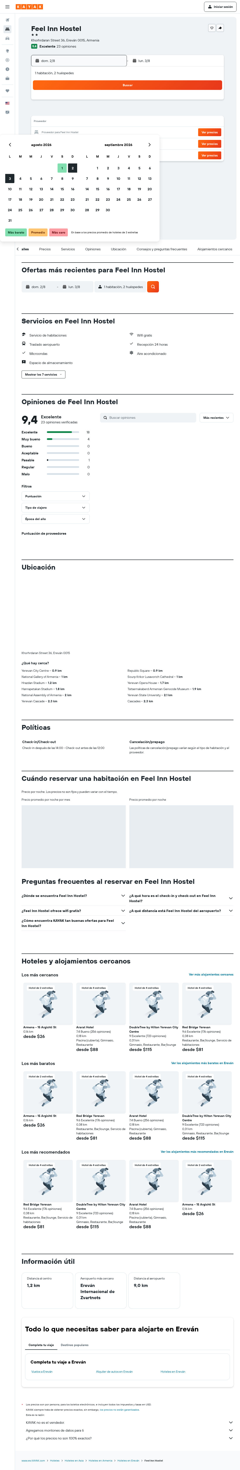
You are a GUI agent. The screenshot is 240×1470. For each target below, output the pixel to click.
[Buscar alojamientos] (7, 29)
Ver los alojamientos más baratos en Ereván (202, 1063)
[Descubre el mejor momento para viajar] (7, 69)
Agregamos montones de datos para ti (129, 1430)
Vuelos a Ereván (42, 1372)
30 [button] (113, 143)
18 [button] (60, 133)
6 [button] (81, 112)
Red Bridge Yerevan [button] (196, 1027)
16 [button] (112, 122)
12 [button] (71, 122)
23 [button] (113, 133)
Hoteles (55, 1460)
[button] (7, 7)
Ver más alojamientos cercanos (211, 974)
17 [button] (49, 133)
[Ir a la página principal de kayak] (29, 6)
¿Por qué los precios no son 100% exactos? (129, 1438)
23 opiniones (66, 46)
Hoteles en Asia (74, 1460)
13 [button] (81, 122)
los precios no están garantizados (119, 1409)
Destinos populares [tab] (75, 1345)
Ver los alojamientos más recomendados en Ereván (197, 1152)
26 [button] (71, 143)
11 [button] (60, 122)
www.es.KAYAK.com (33, 1460)
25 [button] (60, 143)
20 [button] (81, 133)
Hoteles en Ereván (173, 1372)
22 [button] (102, 133)
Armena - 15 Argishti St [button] (39, 1027)
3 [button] (50, 112)
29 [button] (102, 143)
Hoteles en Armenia (100, 1460)
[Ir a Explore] (7, 50)
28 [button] (92, 143)
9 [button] (113, 112)
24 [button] (50, 143)
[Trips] (7, 90)
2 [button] (113, 101)
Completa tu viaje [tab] (41, 1345)
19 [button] (71, 133)
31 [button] (50, 153)
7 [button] (92, 112)
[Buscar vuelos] (7, 20)
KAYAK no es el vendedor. (129, 1422)
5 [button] (71, 112)
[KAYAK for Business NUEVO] (7, 78)
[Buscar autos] (7, 38)
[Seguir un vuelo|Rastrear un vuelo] (7, 60)
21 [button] (92, 133)
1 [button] (102, 101)
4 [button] (60, 112)
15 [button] (102, 122)
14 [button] (92, 122)
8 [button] (102, 112)
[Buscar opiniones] (151, 417)
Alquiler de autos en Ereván (114, 1372)
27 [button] (81, 143)
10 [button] (50, 122)
